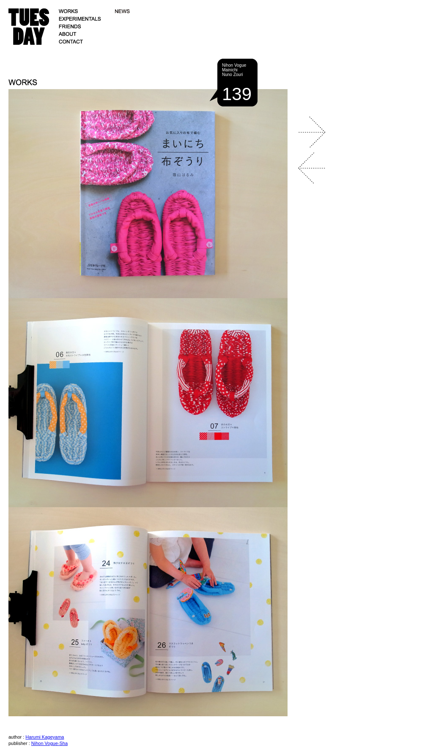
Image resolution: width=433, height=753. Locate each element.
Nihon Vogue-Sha (49, 743)
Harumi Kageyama (44, 736)
